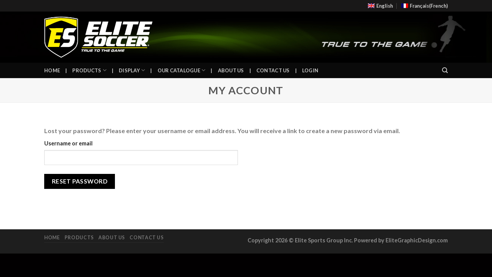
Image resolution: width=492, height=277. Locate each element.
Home (52, 70)
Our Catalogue (182, 70)
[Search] (445, 70)
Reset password (80, 181)
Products (89, 70)
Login (310, 70)
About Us (231, 70)
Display (132, 70)
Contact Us (273, 70)
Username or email (68, 143)
